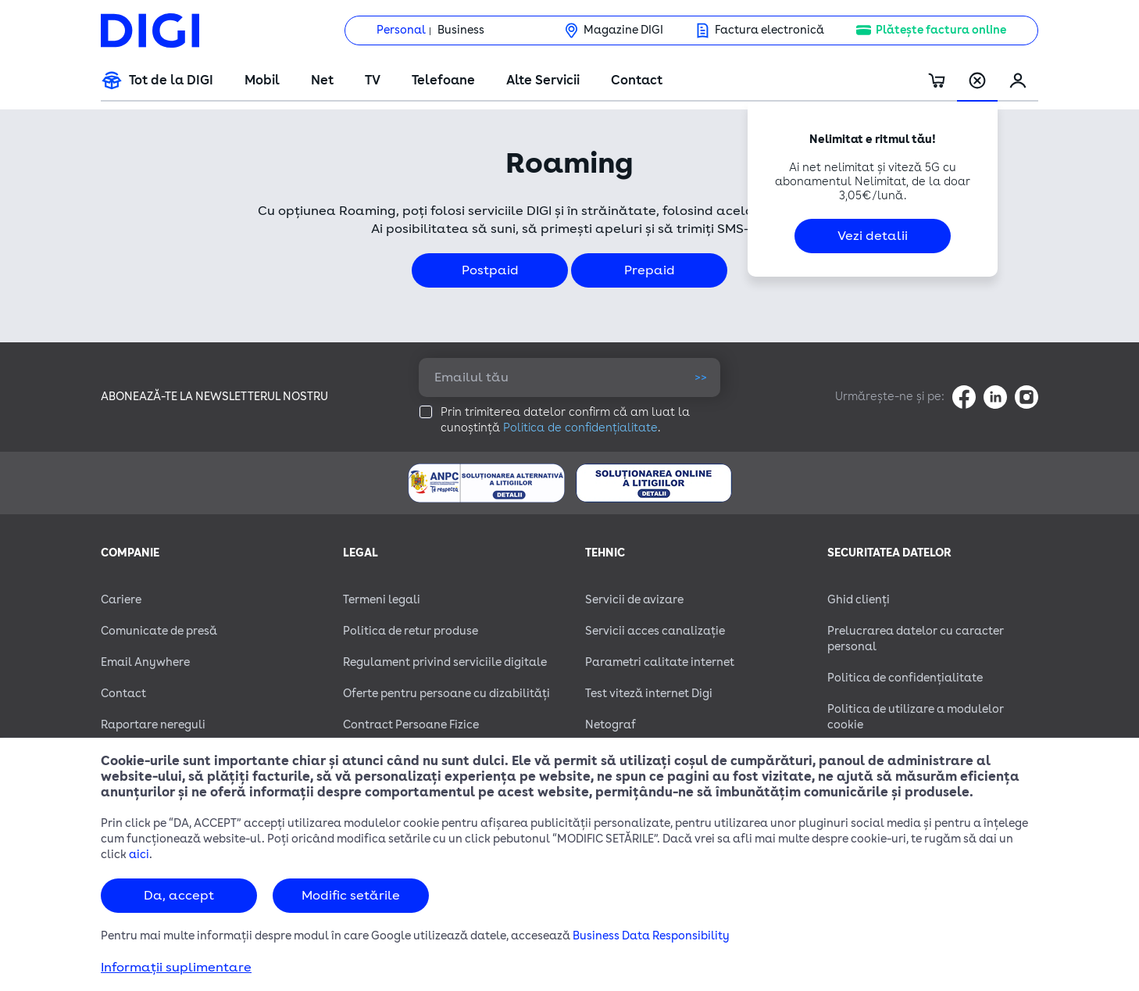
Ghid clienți (858, 599)
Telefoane (443, 80)
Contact (636, 80)
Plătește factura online (941, 30)
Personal (401, 30)
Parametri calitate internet (659, 662)
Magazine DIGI (623, 30)
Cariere (121, 599)
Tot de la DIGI (171, 80)
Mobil (262, 80)
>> (700, 377)
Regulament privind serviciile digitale (445, 662)
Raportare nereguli (153, 724)
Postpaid (490, 270)
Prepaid (649, 270)
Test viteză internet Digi (648, 693)
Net (322, 80)
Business (460, 30)
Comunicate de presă (159, 631)
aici (139, 854)
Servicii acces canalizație (655, 631)
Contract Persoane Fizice (411, 724)
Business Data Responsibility (651, 935)
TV (372, 80)
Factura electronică (769, 30)
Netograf (610, 724)
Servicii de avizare (634, 599)
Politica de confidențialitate (580, 427)
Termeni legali (381, 599)
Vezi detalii (872, 236)
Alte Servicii (543, 80)
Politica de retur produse (410, 631)
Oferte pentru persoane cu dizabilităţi (446, 693)
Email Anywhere (145, 662)
